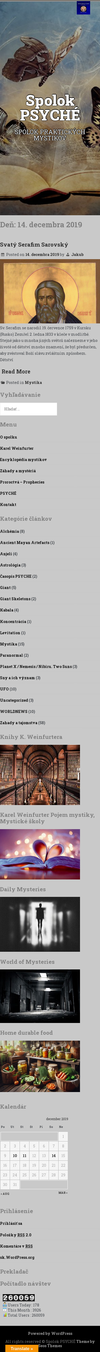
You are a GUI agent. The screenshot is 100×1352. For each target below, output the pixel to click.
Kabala (6, 610)
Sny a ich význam (17, 677)
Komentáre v (16, 1246)
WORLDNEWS (13, 711)
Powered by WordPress (50, 1333)
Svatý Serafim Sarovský (34, 244)
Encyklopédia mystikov (23, 459)
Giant (5, 587)
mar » (62, 1193)
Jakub (77, 254)
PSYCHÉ (8, 493)
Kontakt (8, 504)
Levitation (10, 632)
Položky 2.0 (15, 1234)
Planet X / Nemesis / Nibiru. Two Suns (36, 666)
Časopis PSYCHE (15, 576)
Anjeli (6, 553)
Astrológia (10, 565)
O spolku (8, 437)
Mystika (33, 382)
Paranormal (11, 655)
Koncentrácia (13, 621)
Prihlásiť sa (11, 1223)
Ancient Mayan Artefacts (24, 542)
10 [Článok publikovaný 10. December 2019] (15, 1155)
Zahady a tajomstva (18, 722)
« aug (5, 1194)
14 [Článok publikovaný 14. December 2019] (54, 1155)
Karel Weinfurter (17, 448)
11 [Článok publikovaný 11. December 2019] (24, 1155)
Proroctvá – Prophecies (22, 482)
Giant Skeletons (15, 598)
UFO (4, 689)
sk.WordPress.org (17, 1257)
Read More (16, 371)
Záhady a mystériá (18, 470)
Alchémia (9, 531)
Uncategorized (14, 700)
